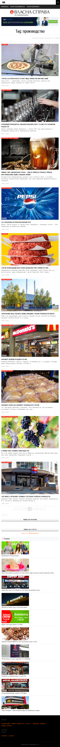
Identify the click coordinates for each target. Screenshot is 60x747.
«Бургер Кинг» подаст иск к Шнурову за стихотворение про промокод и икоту (21, 590)
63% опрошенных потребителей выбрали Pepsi (16, 222)
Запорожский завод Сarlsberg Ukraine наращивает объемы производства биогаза (27, 314)
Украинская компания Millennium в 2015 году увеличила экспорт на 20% (19, 642)
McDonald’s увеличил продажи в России (14, 359)
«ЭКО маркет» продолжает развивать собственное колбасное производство (25, 497)
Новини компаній (6, 90)
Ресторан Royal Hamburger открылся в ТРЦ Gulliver (14, 693)
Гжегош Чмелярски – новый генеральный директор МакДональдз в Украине (21, 710)
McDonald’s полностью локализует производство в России (20, 405)
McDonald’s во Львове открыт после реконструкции (14, 607)
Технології (4, 44)
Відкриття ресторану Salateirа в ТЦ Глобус (12, 624)
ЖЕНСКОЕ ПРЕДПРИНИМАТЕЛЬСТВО (17, 6)
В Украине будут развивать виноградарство (15, 451)
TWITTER (11, 736)
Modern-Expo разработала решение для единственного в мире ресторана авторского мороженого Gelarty (28, 573)
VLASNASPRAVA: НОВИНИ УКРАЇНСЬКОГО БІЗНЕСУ (15, 723)
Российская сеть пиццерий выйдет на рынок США (14, 676)
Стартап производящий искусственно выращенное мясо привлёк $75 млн (24, 268)
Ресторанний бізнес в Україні (10, 138)
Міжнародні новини (7, 325)
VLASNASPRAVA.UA (4, 6)
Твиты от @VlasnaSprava (30, 533)
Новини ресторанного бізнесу (9, 416)
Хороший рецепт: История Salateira (10, 556)
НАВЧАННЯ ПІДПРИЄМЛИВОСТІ (33, 6)
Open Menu (3, 2)
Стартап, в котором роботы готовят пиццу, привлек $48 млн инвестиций (24, 79)
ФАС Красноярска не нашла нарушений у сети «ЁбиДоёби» (16, 659)
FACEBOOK (4, 736)
